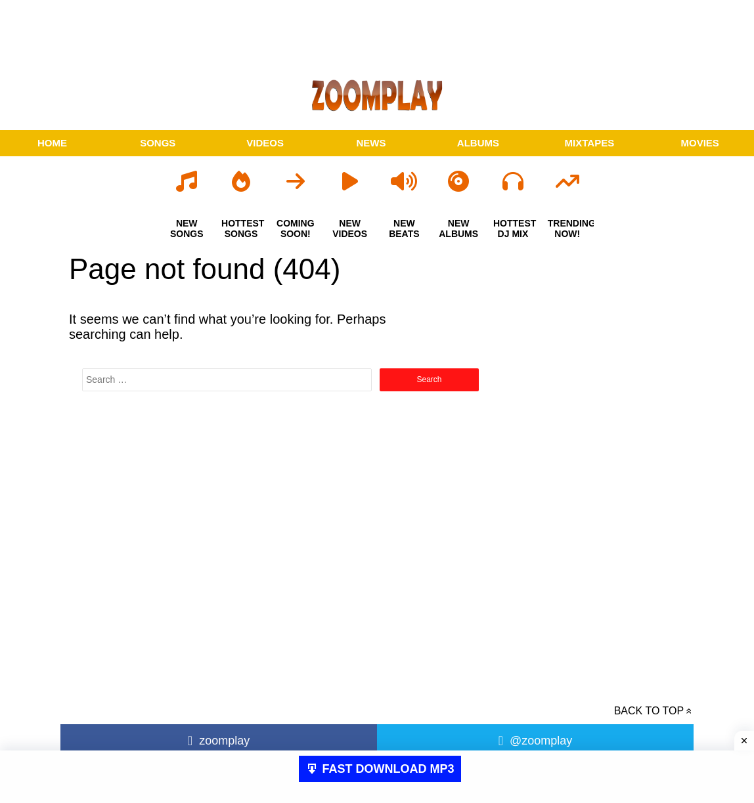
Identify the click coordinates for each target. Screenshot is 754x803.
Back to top (649, 710)
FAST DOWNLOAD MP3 (388, 768)
